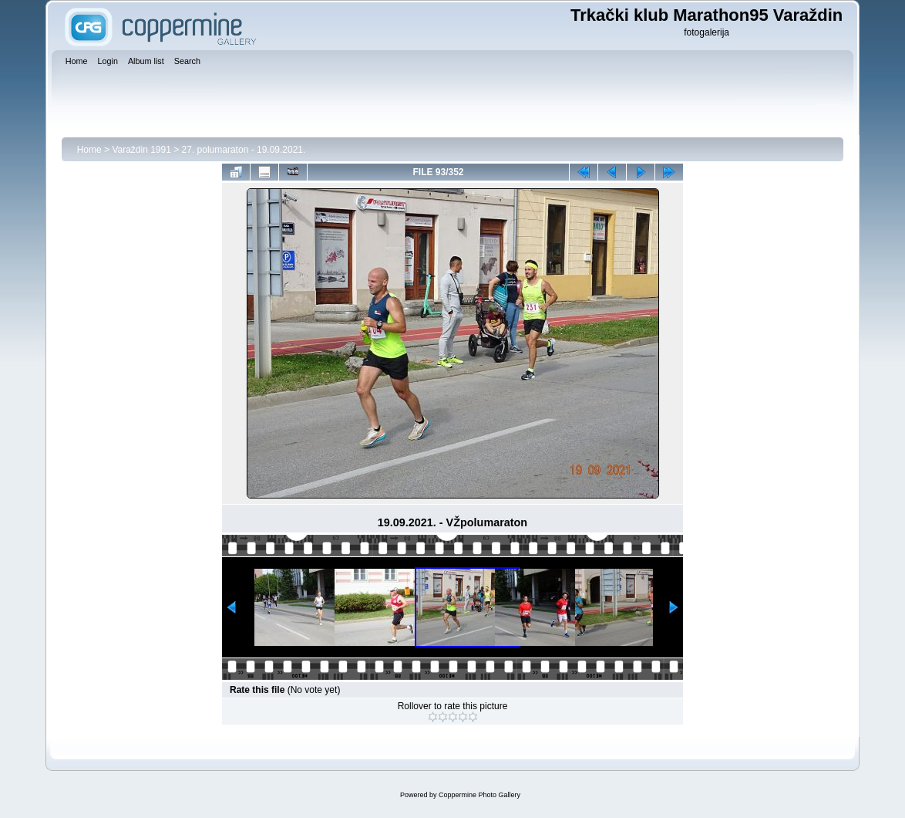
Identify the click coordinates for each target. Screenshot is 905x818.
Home (89, 149)
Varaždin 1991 (141, 149)
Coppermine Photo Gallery (479, 795)
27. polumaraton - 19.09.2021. (244, 149)
